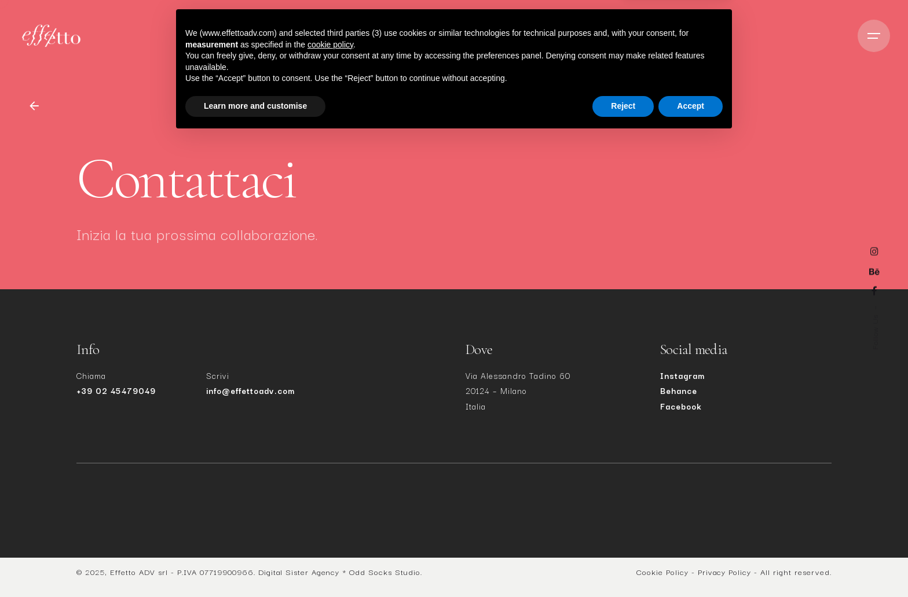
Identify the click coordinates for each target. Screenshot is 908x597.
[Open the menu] (874, 36)
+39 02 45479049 (116, 390)
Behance (678, 390)
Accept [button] (690, 565)
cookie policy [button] (330, 503)
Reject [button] (623, 565)
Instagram (682, 375)
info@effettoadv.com (250, 390)
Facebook (681, 406)
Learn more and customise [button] (255, 565)
